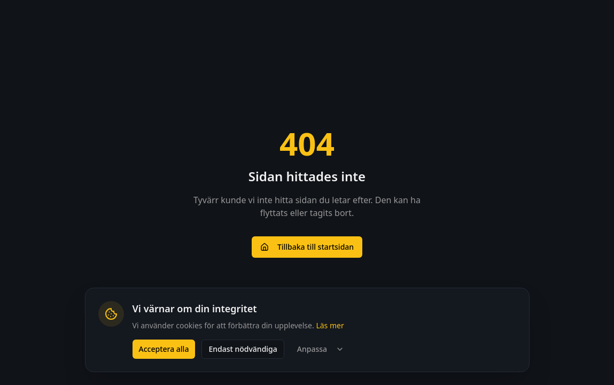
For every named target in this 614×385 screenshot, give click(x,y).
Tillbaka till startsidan (307, 247)
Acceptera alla (164, 349)
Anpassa (320, 349)
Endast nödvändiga (242, 349)
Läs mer (330, 325)
